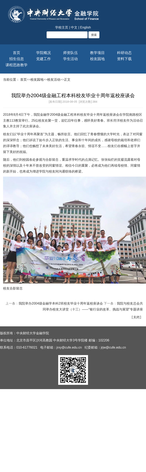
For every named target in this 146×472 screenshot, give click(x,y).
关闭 (136, 317)
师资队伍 (70, 53)
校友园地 (97, 59)
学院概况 (43, 53)
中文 (74, 27)
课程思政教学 (17, 65)
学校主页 (61, 27)
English (85, 27)
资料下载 (124, 59)
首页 (16, 53)
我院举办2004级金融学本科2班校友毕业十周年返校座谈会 (61, 303)
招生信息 (16, 59)
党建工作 (43, 59)
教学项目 (97, 53)
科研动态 (124, 53)
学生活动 (70, 59)
